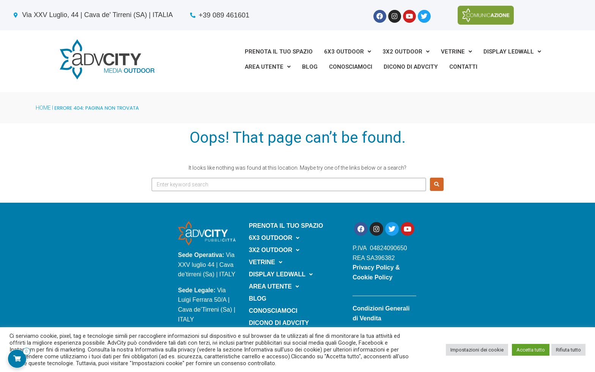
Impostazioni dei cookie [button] (477, 350)
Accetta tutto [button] (530, 350)
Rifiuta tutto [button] (568, 350)
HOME (43, 108)
